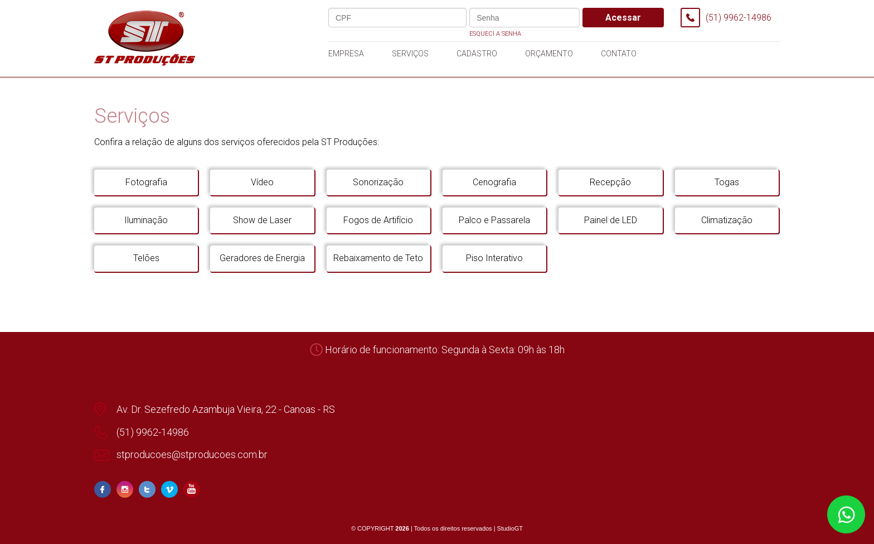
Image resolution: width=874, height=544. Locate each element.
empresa (346, 53)
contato (619, 53)
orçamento (549, 53)
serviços (410, 53)
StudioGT (510, 528)
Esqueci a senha (495, 34)
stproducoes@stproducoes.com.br (192, 454)
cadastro (477, 53)
